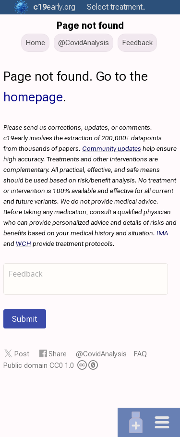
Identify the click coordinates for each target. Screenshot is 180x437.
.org (53, 7)
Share (57, 354)
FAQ (140, 354)
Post (21, 354)
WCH (23, 243)
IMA (162, 233)
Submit (24, 319)
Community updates (111, 148)
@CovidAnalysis (101, 354)
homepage (33, 97)
